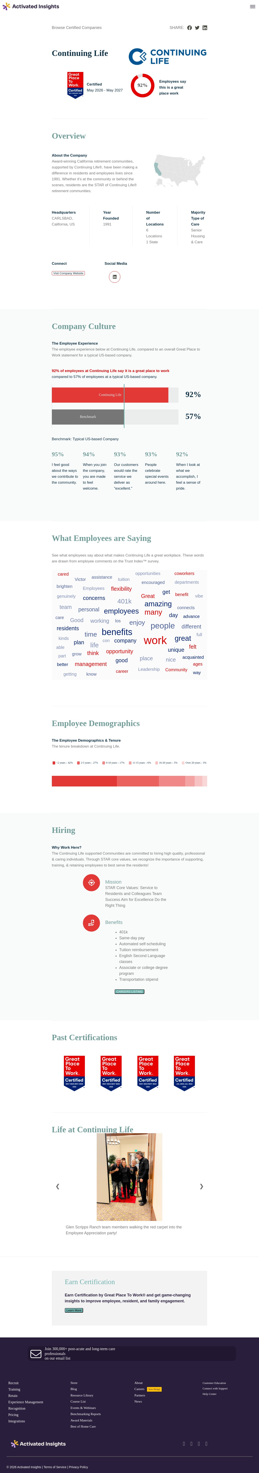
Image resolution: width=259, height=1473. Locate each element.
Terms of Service (55, 1467)
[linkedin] (184, 1443)
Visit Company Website (68, 273)
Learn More (73, 1310)
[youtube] (206, 1443)
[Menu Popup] (252, 6)
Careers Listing (129, 991)
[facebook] (191, 1443)
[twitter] (199, 1443)
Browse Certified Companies (77, 27)
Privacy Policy (78, 1467)
